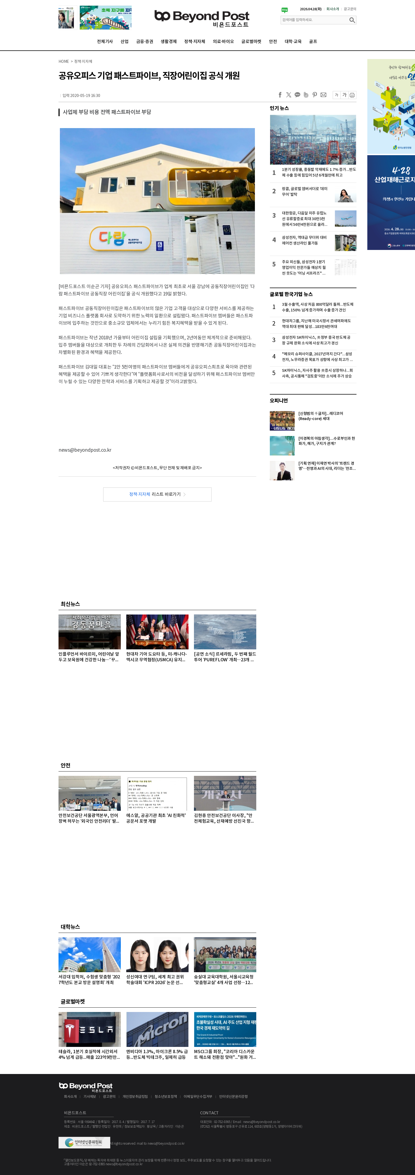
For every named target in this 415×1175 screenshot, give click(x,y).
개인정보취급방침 (135, 1097)
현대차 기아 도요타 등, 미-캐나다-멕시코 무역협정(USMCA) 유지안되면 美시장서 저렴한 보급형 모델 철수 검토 (156, 657)
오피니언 (279, 401)
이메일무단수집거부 (198, 1097)
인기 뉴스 (279, 108)
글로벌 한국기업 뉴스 (291, 294)
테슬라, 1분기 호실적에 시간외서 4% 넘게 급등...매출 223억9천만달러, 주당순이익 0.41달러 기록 (90, 1054)
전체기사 (105, 41)
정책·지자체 (194, 41)
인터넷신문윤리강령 (233, 1097)
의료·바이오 (223, 41)
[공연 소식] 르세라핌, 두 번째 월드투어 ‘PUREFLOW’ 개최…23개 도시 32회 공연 (225, 657)
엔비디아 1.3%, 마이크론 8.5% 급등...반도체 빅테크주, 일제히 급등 (157, 1054)
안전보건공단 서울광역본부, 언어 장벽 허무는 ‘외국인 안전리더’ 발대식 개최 (89, 818)
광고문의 (350, 9)
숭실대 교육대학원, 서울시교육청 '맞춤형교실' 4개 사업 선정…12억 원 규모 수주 (224, 980)
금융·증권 (144, 41)
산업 (125, 41)
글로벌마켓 (251, 41)
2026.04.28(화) (311, 9)
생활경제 (169, 41)
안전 (273, 41)
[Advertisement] (157, 411)
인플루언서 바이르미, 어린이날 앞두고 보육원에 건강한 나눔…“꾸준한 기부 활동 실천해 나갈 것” (89, 657)
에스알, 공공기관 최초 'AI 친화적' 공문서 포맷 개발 (156, 818)
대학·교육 (293, 41)
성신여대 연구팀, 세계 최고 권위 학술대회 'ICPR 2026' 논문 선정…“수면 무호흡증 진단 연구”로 (155, 980)
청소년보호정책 (166, 1097)
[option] (95, 17)
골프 (313, 41)
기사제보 (89, 1097)
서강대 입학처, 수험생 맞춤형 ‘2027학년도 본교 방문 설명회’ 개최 (89, 980)
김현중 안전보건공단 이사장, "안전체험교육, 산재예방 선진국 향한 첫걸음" (224, 818)
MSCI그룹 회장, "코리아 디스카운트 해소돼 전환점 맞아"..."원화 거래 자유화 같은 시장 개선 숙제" (224, 1054)
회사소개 (332, 9)
